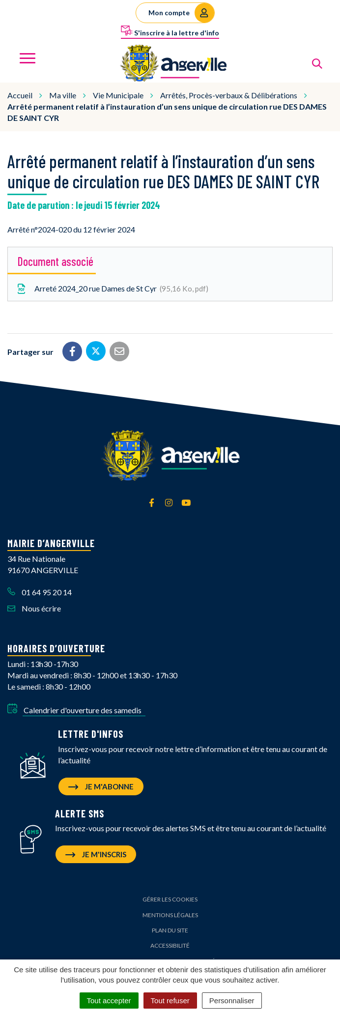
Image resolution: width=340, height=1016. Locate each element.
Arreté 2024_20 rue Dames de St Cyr (111, 289)
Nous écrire (34, 608)
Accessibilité (170, 945)
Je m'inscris (95, 854)
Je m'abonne (101, 786)
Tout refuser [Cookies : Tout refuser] (170, 1000)
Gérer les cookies (170, 899)
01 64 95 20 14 (39, 592)
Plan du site (170, 930)
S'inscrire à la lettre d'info (170, 31)
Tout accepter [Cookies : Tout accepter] (109, 1000)
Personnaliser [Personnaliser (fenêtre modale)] (232, 1000)
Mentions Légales (170, 915)
